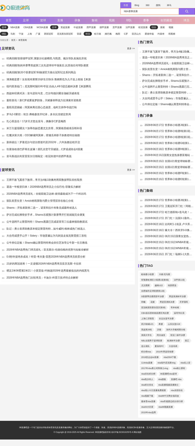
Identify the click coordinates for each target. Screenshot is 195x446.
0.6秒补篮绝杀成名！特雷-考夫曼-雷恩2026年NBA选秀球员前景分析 (45, 256)
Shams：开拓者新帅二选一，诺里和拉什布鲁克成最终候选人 (41, 207)
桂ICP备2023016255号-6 (122, 432)
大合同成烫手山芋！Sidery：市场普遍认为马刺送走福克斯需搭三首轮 (46, 235)
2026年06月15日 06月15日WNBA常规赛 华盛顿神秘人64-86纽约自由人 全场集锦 (169, 248)
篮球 (43, 20)
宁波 (21, 33)
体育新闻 (22, 40)
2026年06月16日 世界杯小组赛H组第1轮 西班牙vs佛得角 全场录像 (169, 149)
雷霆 (79, 33)
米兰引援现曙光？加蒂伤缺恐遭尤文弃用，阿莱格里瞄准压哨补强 (44, 128)
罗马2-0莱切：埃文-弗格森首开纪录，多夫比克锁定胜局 (38, 114)
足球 (26, 20)
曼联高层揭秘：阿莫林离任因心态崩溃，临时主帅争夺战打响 (41, 107)
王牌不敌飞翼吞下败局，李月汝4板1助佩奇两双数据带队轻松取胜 (44, 179)
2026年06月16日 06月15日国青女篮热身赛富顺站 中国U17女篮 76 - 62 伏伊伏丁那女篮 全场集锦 (169, 236)
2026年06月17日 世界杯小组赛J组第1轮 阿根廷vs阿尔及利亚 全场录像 (169, 125)
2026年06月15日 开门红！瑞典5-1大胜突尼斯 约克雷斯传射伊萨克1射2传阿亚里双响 (169, 254)
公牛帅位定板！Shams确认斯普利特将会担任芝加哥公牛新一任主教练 (46, 242)
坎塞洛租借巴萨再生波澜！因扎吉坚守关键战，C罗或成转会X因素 (44, 149)
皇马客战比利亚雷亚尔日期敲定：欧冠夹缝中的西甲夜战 (39, 156)
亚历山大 (136, 33)
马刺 (12, 33)
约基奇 (161, 33)
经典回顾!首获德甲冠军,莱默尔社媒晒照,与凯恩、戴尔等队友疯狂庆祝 (46, 58)
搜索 (162, 27)
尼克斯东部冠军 (65, 33)
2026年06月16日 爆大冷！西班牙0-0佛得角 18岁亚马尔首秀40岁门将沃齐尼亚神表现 (169, 230)
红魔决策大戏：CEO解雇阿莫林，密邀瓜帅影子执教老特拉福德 (43, 135)
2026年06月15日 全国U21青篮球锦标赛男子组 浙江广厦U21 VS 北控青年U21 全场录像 (169, 167)
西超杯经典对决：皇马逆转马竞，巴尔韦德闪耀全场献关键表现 (42, 93)
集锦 (95, 20)
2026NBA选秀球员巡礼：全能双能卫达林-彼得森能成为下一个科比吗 (46, 193)
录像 (77, 20)
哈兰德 (97, 33)
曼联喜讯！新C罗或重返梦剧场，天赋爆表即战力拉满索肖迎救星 (43, 100)
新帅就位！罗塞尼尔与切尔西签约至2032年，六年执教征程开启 (43, 142)
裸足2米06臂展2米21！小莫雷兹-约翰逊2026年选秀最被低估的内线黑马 (47, 270)
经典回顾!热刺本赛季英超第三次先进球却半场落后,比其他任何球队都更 (47, 65)
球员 (186, 20)
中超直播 (78, 27)
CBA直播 (28, 27)
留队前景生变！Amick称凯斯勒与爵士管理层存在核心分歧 (39, 200)
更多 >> (131, 48)
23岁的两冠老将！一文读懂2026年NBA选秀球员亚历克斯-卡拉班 (43, 263)
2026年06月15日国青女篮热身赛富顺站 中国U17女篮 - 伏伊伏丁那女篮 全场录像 (169, 155)
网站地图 (137, 432)
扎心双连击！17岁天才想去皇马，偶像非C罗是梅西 (36, 121)
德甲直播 (104, 27)
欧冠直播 (143, 27)
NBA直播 (15, 27)
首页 (9, 20)
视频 (112, 20)
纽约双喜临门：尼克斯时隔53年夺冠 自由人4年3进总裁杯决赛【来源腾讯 (48, 86)
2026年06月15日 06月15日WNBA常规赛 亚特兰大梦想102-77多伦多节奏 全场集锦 (169, 242)
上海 (29, 33)
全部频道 (166, 20)
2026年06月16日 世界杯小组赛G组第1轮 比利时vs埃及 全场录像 (169, 143)
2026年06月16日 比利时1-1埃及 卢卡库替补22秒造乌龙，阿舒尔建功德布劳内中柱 (169, 224)
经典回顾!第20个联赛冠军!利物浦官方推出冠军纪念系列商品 (41, 72)
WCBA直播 (42, 27)
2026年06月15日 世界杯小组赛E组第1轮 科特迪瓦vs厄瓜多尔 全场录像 (169, 179)
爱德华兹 (149, 33)
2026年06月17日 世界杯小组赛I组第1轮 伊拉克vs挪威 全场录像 (169, 131)
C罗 (126, 33)
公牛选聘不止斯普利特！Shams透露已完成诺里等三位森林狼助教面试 (46, 221)
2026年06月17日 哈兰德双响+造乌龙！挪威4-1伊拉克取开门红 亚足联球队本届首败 (169, 212)
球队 (129, 20)
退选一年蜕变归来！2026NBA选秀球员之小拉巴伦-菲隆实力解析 (43, 186)
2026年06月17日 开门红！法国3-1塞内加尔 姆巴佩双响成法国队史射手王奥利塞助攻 (169, 218)
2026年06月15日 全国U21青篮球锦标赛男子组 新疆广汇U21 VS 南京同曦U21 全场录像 (169, 161)
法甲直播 (130, 27)
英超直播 (65, 27)
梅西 (118, 33)
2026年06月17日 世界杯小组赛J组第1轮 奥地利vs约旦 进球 (169, 200)
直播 (60, 20)
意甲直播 (117, 27)
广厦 (38, 33)
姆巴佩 (108, 33)
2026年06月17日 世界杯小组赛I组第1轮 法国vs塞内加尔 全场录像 (169, 137)
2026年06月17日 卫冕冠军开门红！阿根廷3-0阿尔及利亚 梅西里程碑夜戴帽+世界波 (169, 206)
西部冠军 (48, 33)
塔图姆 (171, 33)
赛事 (146, 20)
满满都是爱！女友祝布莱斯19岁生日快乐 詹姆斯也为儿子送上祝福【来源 (48, 79)
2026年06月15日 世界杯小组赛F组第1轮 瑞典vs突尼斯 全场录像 (169, 173)
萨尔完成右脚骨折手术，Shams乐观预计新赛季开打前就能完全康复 (45, 214)
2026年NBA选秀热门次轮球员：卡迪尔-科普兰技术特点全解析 (42, 277)
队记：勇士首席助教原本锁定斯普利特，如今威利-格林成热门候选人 (45, 228)
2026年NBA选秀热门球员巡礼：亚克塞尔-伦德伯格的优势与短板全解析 (47, 249)
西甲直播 (91, 27)
